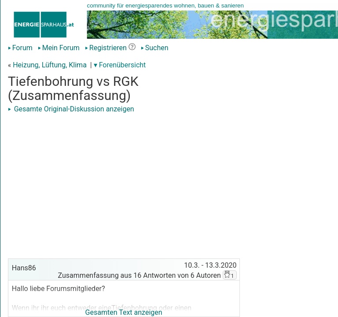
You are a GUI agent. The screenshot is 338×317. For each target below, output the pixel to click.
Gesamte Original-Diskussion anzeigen (71, 109)
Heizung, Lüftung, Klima (50, 65)
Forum (20, 48)
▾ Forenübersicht (120, 65)
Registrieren (106, 48)
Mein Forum (59, 48)
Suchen (155, 48)
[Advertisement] (124, 177)
